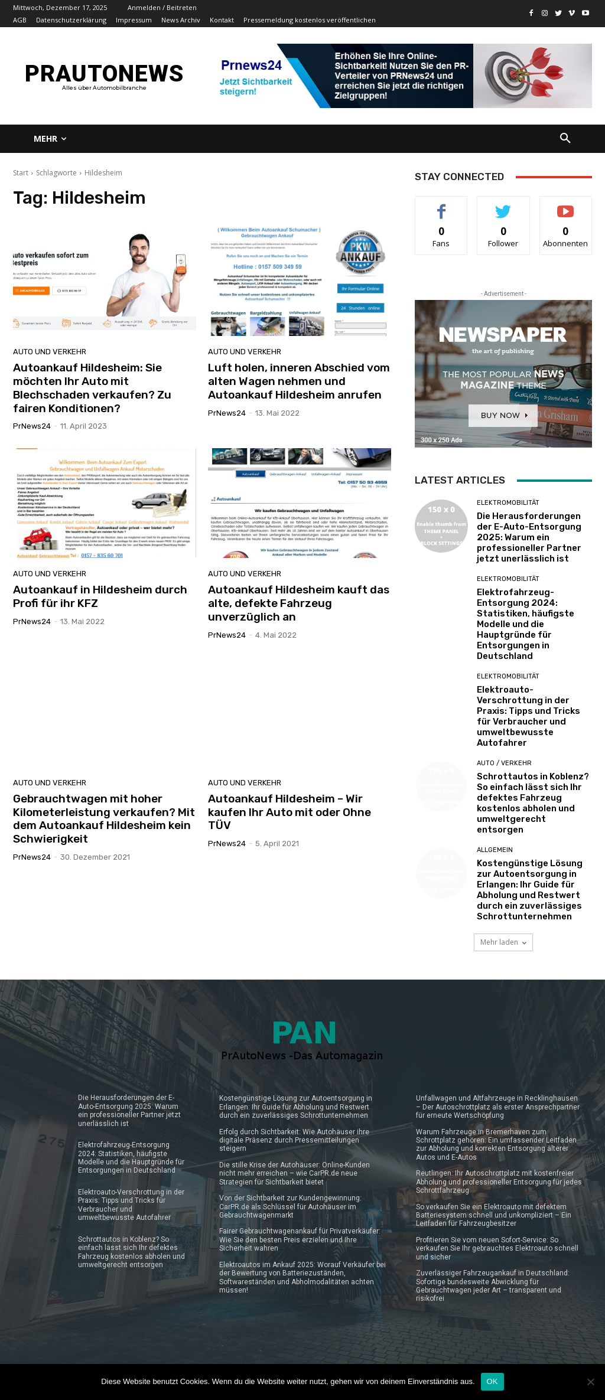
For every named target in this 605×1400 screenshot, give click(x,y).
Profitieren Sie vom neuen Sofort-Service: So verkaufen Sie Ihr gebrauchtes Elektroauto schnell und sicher (497, 1248)
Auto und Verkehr (49, 351)
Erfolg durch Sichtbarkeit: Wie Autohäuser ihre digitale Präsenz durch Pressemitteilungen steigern (294, 1140)
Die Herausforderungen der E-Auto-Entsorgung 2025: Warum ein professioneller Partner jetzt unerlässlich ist (529, 537)
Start (20, 173)
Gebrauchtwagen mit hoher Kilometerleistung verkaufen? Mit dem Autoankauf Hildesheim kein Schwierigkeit (104, 819)
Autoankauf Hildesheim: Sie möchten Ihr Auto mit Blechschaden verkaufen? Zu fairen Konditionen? (92, 388)
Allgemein (495, 850)
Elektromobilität (508, 503)
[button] (565, 139)
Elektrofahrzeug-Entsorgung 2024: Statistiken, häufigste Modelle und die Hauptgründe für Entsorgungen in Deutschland (525, 624)
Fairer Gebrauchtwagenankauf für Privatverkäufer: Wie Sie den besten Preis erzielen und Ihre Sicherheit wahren (299, 1239)
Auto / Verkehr (504, 763)
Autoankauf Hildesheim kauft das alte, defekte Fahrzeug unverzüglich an (298, 603)
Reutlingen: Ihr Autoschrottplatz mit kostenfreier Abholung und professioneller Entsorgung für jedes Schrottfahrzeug (499, 1182)
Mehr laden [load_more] (503, 942)
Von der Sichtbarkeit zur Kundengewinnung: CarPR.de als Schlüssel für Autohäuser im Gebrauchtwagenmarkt (290, 1206)
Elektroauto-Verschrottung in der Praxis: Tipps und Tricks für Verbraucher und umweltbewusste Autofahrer (528, 716)
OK (492, 1381)
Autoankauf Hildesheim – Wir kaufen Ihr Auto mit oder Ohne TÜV (289, 812)
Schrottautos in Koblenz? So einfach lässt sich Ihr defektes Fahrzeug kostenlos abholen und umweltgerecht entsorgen (533, 803)
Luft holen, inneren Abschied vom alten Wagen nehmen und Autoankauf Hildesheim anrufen (299, 381)
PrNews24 (32, 426)
